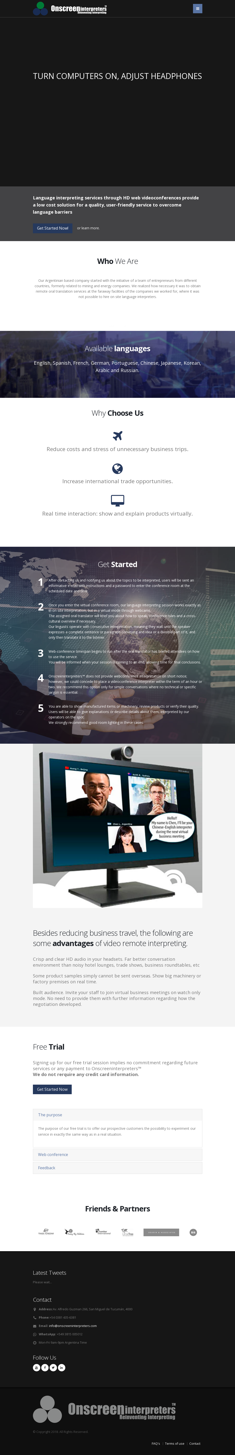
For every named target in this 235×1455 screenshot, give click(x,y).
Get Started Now (52, 1089)
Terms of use (174, 1444)
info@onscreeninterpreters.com (73, 1326)
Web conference (53, 1154)
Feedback (46, 1167)
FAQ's (156, 1444)
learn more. (91, 228)
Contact (194, 1444)
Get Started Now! (52, 228)
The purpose (50, 1114)
